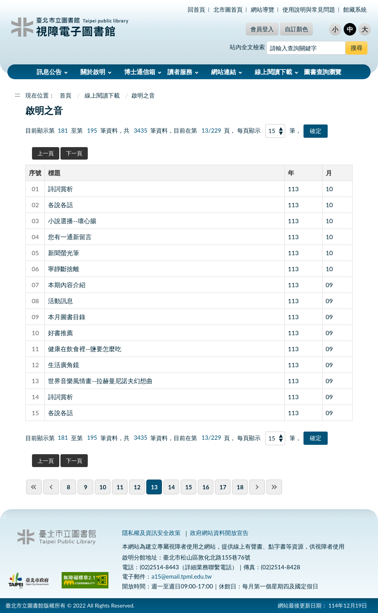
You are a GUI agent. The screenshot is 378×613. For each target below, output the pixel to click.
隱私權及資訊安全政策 (151, 532)
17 (223, 486)
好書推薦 (60, 332)
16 (205, 486)
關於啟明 (92, 71)
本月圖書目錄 (66, 316)
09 (329, 284)
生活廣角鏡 (63, 364)
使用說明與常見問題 (308, 9)
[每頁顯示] (275, 131)
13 (154, 486)
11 (120, 486)
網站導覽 (262, 9)
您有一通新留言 (70, 236)
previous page (51, 487)
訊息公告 (49, 71)
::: (4, 6)
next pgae (257, 487)
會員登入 (262, 28)
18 (240, 486)
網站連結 (223, 71)
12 (137, 486)
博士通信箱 (139, 71)
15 (188, 486)
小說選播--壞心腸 (72, 220)
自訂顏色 (296, 28)
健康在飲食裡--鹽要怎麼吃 (84, 348)
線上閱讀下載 (273, 71)
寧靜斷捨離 (63, 268)
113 (293, 188)
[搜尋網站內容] (306, 48)
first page (34, 487)
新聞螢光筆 (63, 252)
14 (171, 486)
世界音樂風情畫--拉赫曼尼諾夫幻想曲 (100, 380)
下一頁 (74, 153)
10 (329, 188)
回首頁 (196, 9)
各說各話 (60, 204)
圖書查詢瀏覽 (322, 71)
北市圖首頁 (228, 9)
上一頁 (45, 153)
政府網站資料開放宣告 (219, 532)
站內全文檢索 (247, 46)
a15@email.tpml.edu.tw (181, 576)
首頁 (65, 95)
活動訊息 (60, 300)
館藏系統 (355, 9)
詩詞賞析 (60, 188)
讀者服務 (179, 71)
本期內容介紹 (66, 284)
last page (274, 487)
